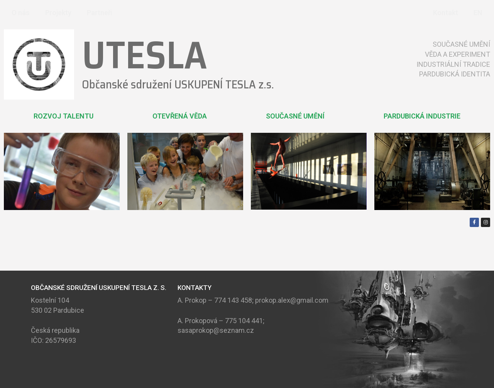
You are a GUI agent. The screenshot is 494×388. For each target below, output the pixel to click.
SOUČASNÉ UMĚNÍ (295, 116)
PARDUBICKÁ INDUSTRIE (422, 116)
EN (478, 12)
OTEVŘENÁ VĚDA (179, 116)
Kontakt (445, 12)
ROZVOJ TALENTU (63, 116)
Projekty (58, 12)
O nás (21, 12)
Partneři (99, 12)
